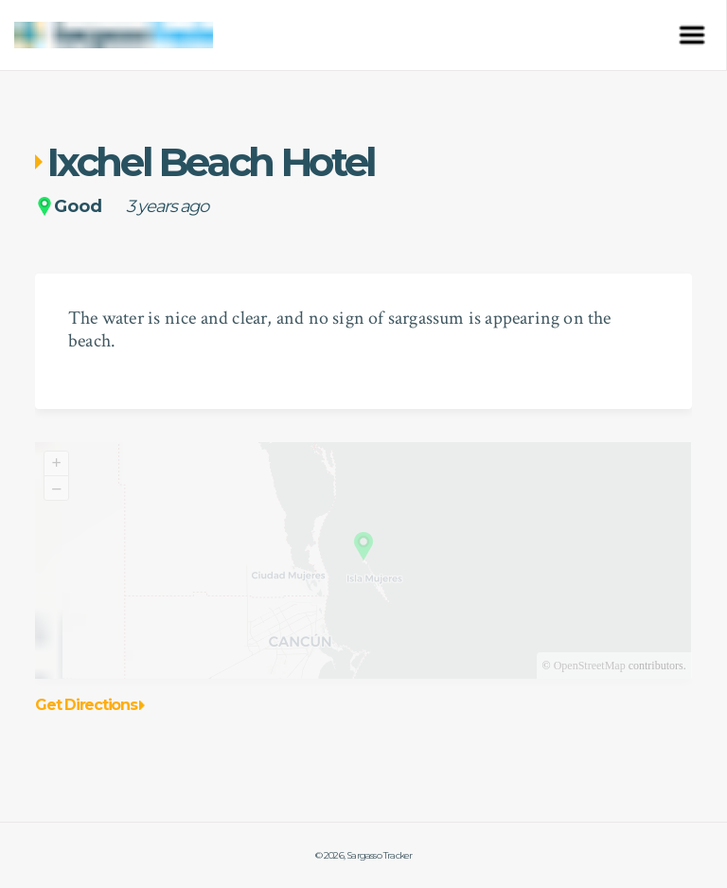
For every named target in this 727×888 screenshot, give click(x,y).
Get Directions (90, 705)
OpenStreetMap (590, 665)
